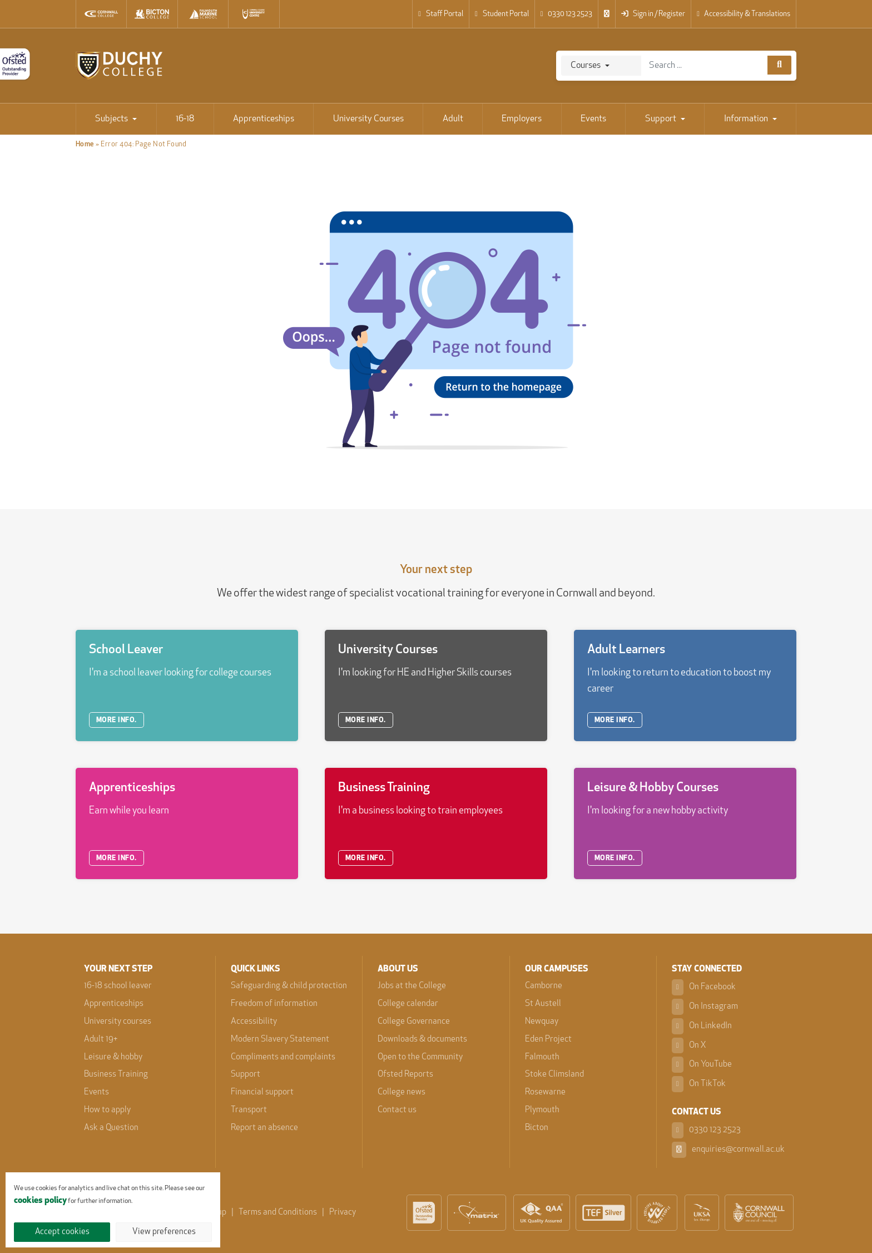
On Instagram (705, 1007)
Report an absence (264, 1128)
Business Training (116, 1075)
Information (746, 119)
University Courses (368, 119)
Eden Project (548, 1039)
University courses (117, 1022)
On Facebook (704, 987)
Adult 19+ (100, 1039)
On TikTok (699, 1084)
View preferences (164, 1232)
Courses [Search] (586, 65)
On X (689, 1046)
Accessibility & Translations (743, 14)
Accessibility (254, 1022)
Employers (522, 119)
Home (85, 144)
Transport (249, 1110)
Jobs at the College (412, 986)
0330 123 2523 (567, 14)
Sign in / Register (653, 14)
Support (660, 119)
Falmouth (542, 1057)
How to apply (107, 1110)
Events (593, 119)
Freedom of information (274, 1004)
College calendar (408, 1004)
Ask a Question (111, 1128)
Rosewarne (545, 1092)
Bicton (536, 1128)
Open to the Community (420, 1057)
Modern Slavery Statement (280, 1039)
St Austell (543, 1004)
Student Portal (502, 14)
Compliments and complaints (283, 1057)
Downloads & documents (422, 1039)
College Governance (414, 1022)
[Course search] (779, 65)
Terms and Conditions (278, 1212)
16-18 (185, 119)
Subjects (111, 119)
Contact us (397, 1110)
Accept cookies (62, 1232)
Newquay (541, 1022)
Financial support (262, 1092)
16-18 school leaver (118, 986)
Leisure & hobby (113, 1057)
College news (401, 1092)
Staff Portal (440, 14)
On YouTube (702, 1065)
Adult (453, 119)
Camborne (543, 986)
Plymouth (542, 1110)
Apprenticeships (263, 119)
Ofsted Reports (405, 1075)
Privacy (342, 1212)
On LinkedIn (702, 1026)
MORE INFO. (116, 720)
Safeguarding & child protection (289, 986)
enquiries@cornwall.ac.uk (728, 1150)
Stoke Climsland (554, 1075)
